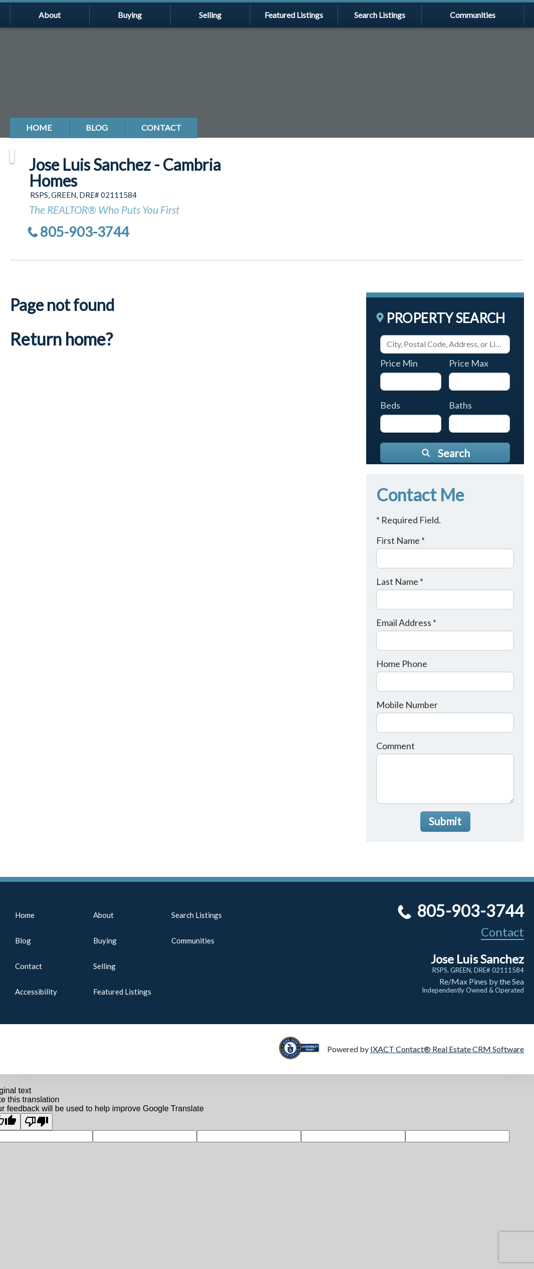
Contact (161, 127)
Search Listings (379, 15)
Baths (460, 405)
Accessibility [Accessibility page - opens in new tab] (36, 991)
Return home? (61, 339)
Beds (390, 405)
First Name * (400, 540)
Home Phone (401, 663)
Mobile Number (407, 704)
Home (39, 127)
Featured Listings (293, 15)
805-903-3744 (84, 231)
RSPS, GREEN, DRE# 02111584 (478, 970)
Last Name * (399, 581)
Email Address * (406, 622)
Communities (472, 15)
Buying (130, 15)
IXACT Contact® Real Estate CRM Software (447, 1049)
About (50, 15)
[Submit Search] (445, 453)
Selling (210, 15)
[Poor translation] (37, 1121)
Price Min (399, 363)
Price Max (468, 363)
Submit (445, 821)
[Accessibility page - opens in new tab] (303, 1054)
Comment (395, 745)
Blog (97, 127)
